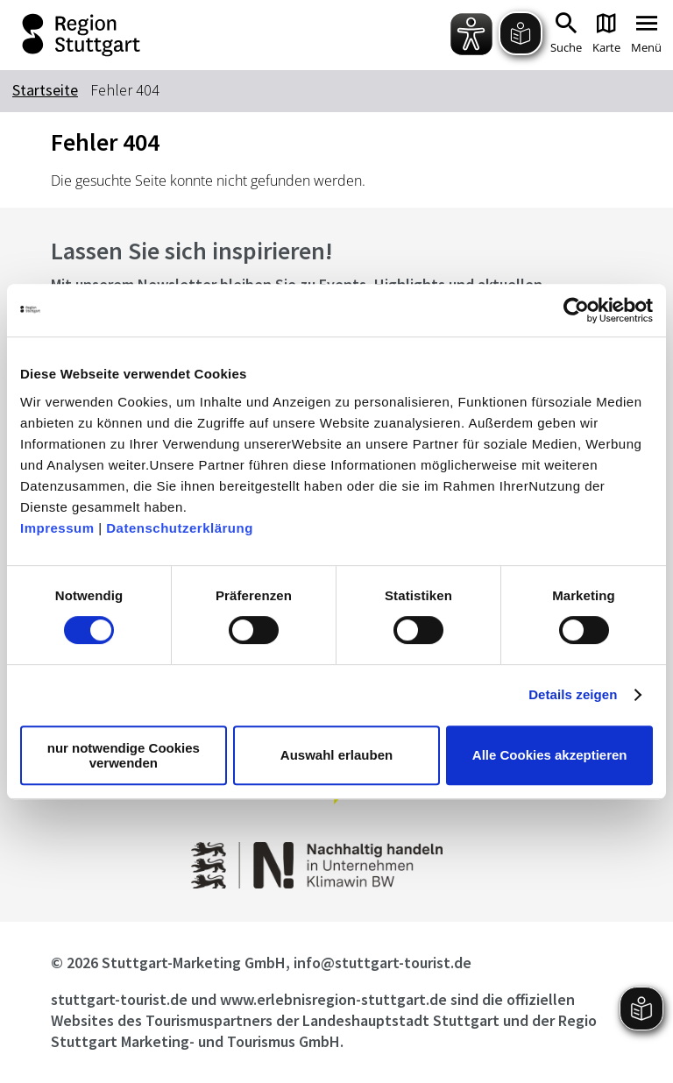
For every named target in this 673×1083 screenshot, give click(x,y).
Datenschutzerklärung (179, 527)
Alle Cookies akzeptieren (549, 754)
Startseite (45, 90)
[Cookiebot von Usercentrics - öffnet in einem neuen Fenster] (576, 310)
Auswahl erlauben (336, 754)
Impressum (57, 527)
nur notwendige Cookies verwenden (123, 755)
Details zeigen (572, 694)
